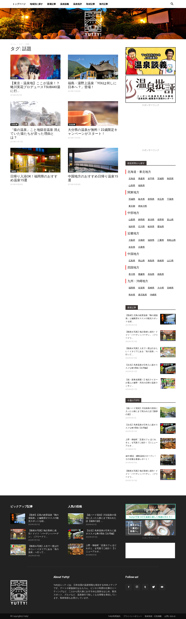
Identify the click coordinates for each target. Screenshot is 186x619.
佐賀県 (141, 287)
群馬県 (151, 198)
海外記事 (103, 3)
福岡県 (132, 287)
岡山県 (141, 260)
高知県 (151, 274)
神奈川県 (142, 205)
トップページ (19, 3)
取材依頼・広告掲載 (153, 616)
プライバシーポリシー (132, 616)
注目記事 (14, 78)
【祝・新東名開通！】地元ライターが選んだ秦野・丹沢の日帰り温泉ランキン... (141, 382)
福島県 (141, 185)
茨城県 (132, 198)
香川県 (132, 274)
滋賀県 (151, 240)
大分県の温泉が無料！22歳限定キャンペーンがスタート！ (93, 131)
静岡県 (141, 219)
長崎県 (151, 287)
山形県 (132, 185)
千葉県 (170, 198)
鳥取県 (151, 260)
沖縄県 (153, 294)
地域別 (13, 171)
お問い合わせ (170, 616)
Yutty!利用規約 (114, 616)
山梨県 (132, 219)
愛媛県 (141, 274)
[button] (172, 4)
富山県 (170, 219)
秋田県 (170, 178)
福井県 (132, 226)
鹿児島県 (142, 294)
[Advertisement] (150, 129)
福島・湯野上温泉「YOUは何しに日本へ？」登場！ (92, 85)
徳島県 (160, 274)
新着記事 (51, 3)
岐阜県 (151, 226)
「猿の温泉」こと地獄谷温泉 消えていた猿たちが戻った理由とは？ (35, 133)
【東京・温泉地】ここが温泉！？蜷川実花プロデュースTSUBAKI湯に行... (35, 87)
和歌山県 (171, 240)
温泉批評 (77, 3)
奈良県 (132, 246)
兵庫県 (141, 246)
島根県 (160, 260)
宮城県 (160, 178)
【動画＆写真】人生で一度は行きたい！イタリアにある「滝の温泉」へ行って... (141, 351)
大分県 (160, 287)
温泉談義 (64, 3)
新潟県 (151, 219)
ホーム (13, 44)
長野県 (160, 219)
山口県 (170, 260)
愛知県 (160, 226)
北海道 (132, 178)
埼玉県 (160, 198)
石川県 (141, 226)
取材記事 (90, 3)
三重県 (160, 240)
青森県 (141, 178)
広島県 (132, 260)
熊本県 (132, 294)
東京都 (132, 205)
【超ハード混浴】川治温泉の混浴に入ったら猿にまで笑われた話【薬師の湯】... (141, 411)
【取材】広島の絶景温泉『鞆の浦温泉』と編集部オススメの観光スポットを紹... (141, 318)
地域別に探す (36, 3)
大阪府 (132, 240)
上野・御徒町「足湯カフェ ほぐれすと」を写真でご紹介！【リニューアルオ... (141, 442)
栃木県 (141, 198)
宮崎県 (170, 287)
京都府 (141, 240)
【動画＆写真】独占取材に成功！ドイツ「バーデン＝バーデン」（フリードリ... (141, 335)
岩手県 (151, 178)
